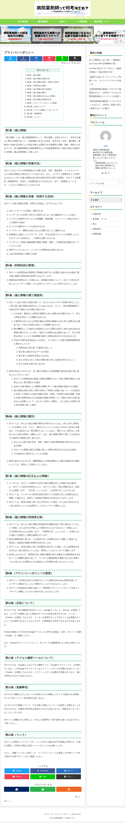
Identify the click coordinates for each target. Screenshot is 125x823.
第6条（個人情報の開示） (37, 93)
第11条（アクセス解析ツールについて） (43, 111)
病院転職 (97, 234)
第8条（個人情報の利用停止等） (40, 101)
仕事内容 (97, 214)
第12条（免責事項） (35, 115)
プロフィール (47, 816)
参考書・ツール (100, 219)
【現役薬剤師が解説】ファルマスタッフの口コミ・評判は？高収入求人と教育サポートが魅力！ (105, 105)
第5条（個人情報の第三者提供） (40, 90)
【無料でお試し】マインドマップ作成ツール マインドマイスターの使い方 (105, 80)
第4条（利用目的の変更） (37, 86)
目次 (39, 70)
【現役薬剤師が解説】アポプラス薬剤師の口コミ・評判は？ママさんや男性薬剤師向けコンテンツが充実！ (105, 92)
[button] (120, 183)
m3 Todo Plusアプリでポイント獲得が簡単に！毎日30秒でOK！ (105, 70)
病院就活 (97, 229)
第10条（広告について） (37, 108)
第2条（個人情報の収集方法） (39, 79)
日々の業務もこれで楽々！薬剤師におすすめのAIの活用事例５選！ (105, 62)
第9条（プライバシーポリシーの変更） (42, 104)
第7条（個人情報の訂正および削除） (42, 97)
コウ (105, 146)
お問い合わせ (77, 816)
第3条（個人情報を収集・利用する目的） (43, 82)
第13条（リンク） (34, 119)
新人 (95, 224)
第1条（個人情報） (34, 75)
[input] (105, 183)
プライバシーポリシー (62, 816)
